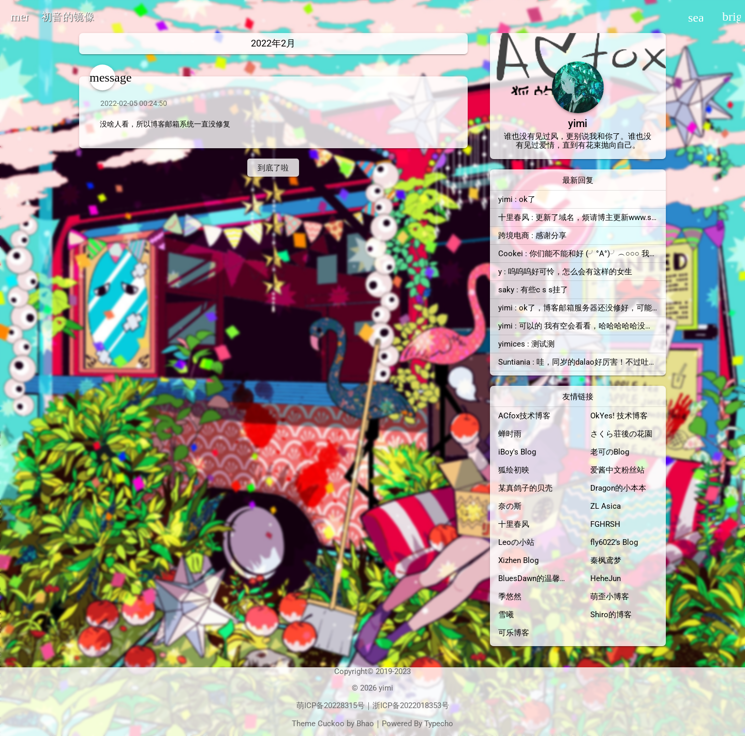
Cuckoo (331, 723)
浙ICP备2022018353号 (411, 705)
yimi (386, 688)
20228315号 (344, 705)
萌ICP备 (310, 705)
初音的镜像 (67, 16)
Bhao (365, 723)
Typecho (438, 723)
